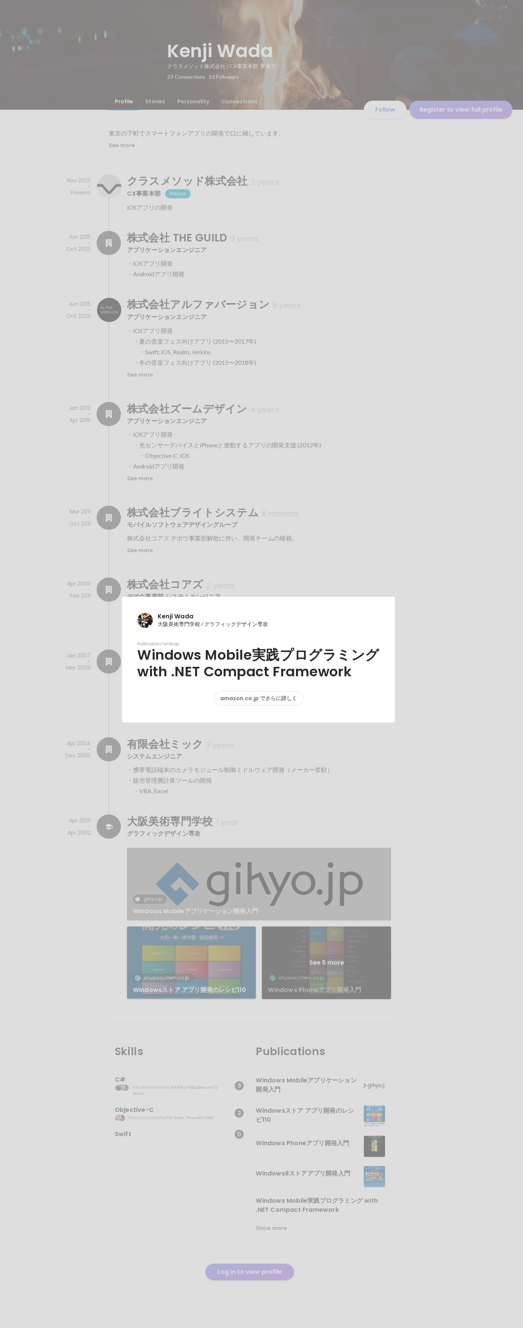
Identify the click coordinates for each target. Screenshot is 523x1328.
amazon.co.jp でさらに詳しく (258, 698)
